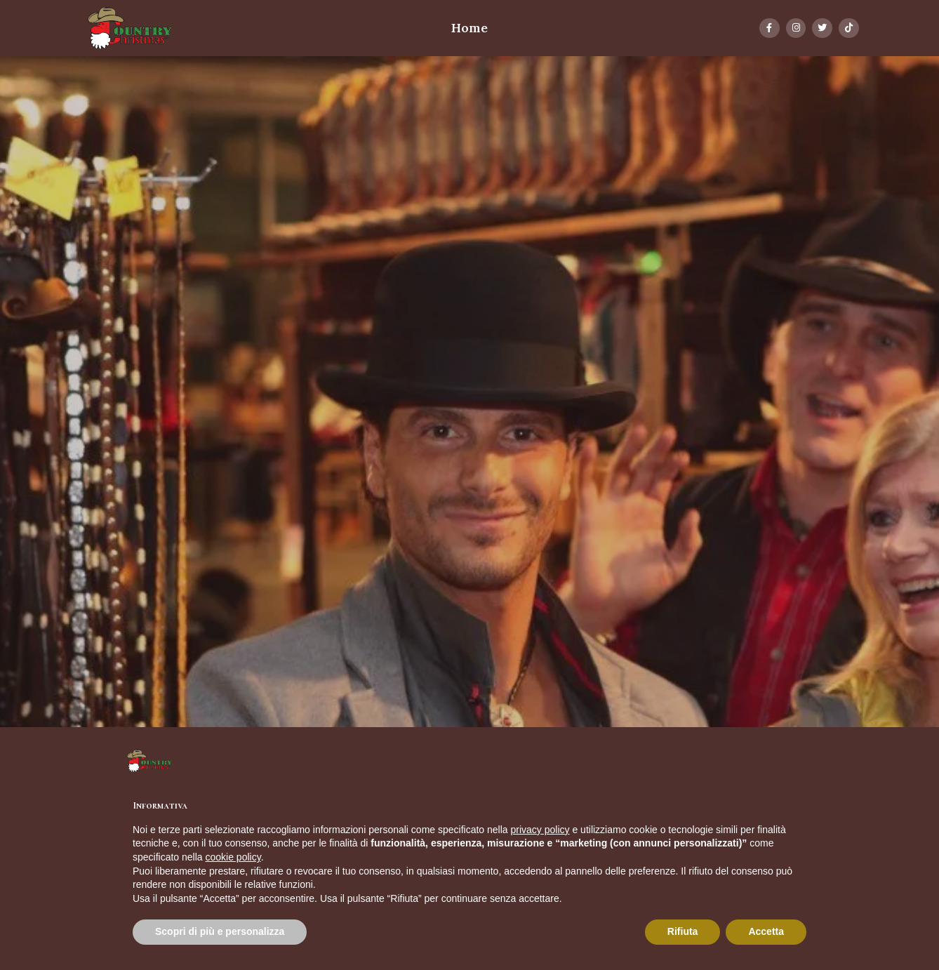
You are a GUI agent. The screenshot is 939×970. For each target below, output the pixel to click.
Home (469, 28)
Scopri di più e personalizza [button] (219, 931)
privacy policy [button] (540, 829)
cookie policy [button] (233, 857)
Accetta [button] (766, 931)
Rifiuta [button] (682, 931)
